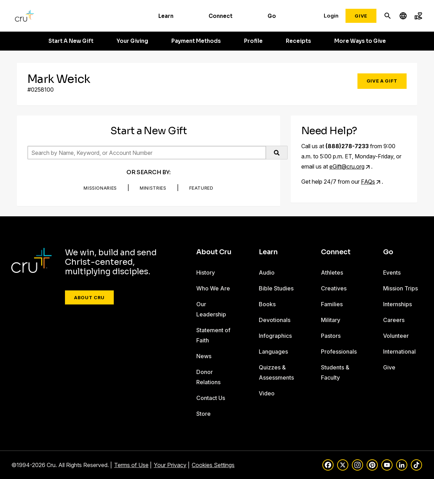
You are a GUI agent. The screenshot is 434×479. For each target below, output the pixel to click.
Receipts (298, 41)
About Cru (89, 297)
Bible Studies (276, 288)
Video (267, 393)
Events (392, 272)
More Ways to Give (360, 41)
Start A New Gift (70, 41)
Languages (273, 351)
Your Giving (132, 41)
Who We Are (213, 288)
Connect (220, 16)
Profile (253, 41)
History (205, 272)
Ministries (153, 188)
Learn (165, 16)
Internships (397, 304)
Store (203, 413)
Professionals (339, 351)
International (399, 351)
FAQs (368, 181)
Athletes (332, 272)
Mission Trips (400, 288)
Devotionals (274, 319)
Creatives (334, 288)
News (203, 356)
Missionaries (100, 188)
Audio (267, 272)
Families (332, 304)
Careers (394, 319)
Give (361, 16)
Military (330, 319)
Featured (201, 188)
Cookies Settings (213, 464)
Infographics (275, 335)
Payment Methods (196, 41)
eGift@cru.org (346, 166)
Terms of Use (131, 464)
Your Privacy (170, 464)
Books (267, 304)
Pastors (331, 335)
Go (272, 16)
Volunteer (396, 335)
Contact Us (210, 397)
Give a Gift (382, 81)
